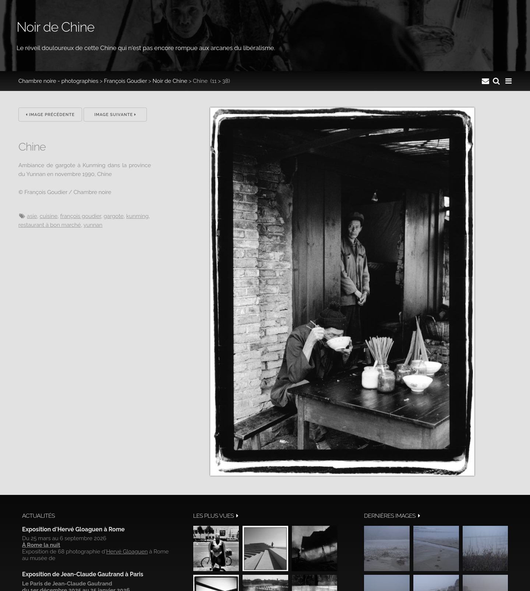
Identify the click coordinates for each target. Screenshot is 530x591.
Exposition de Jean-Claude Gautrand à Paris (82, 574)
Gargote (114, 216)
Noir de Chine (170, 81)
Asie (32, 216)
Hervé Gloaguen (127, 551)
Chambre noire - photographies (58, 81)
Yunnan (93, 225)
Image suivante (115, 114)
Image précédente (50, 114)
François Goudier (125, 81)
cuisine (48, 216)
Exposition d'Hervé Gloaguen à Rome (73, 529)
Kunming (137, 216)
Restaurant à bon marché (49, 225)
